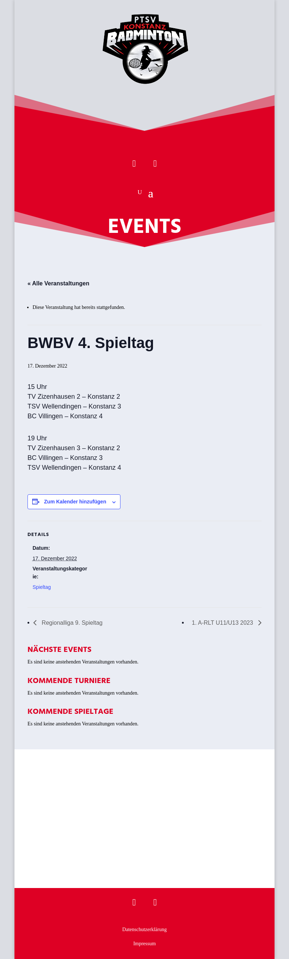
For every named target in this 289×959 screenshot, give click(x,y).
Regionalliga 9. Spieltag (71, 623)
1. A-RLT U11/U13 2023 (223, 623)
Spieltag (42, 587)
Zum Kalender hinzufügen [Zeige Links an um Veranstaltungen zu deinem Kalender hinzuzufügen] (75, 501)
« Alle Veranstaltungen (58, 283)
